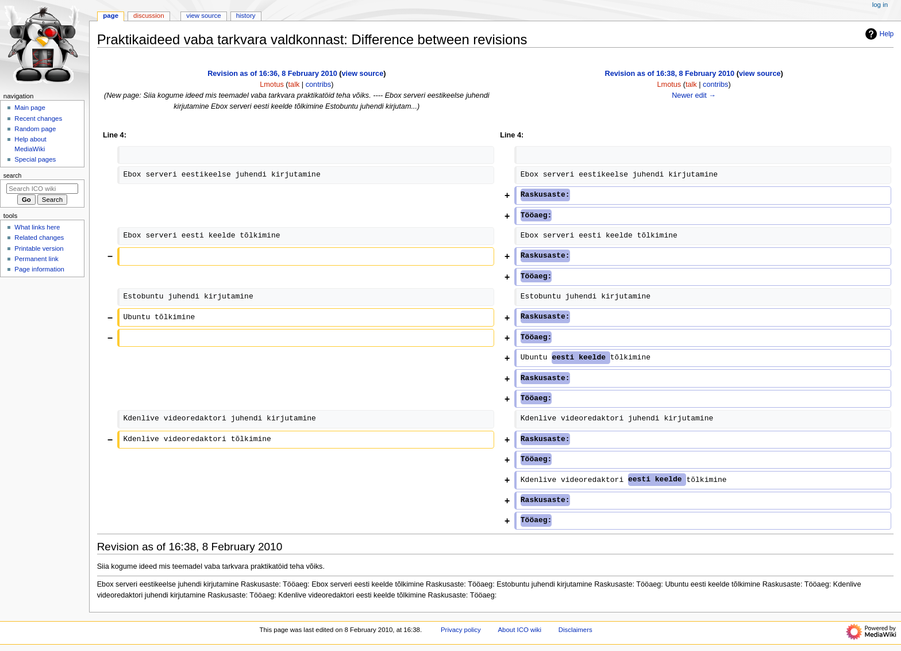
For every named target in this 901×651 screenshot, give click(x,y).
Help (878, 34)
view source (363, 74)
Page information (39, 269)
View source (203, 15)
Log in (880, 4)
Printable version (38, 248)
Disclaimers (575, 629)
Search (12, 175)
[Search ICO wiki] (42, 188)
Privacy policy (461, 629)
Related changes (39, 237)
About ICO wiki (519, 629)
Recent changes (38, 118)
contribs (318, 85)
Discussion (148, 15)
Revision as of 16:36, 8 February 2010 (272, 74)
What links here (37, 227)
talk (294, 85)
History (246, 15)
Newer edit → (694, 95)
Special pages (35, 159)
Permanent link (36, 258)
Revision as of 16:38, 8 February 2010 (669, 74)
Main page (29, 107)
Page (110, 15)
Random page (35, 128)
